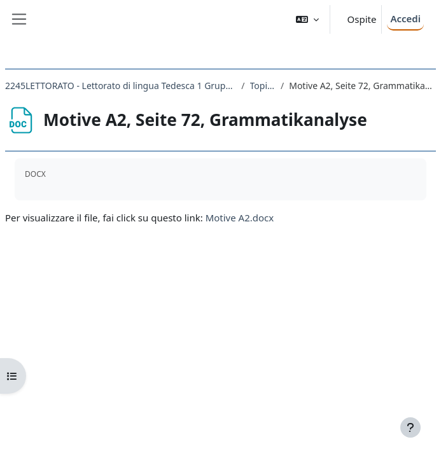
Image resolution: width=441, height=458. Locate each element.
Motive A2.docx (240, 217)
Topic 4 (263, 86)
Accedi (405, 18)
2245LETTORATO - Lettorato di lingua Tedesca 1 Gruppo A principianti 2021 (120, 86)
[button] (307, 19)
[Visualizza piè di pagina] (410, 427)
